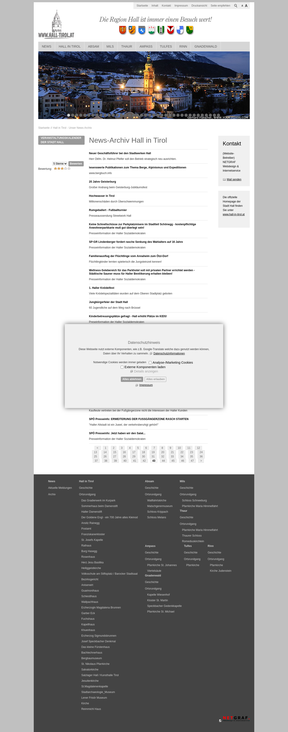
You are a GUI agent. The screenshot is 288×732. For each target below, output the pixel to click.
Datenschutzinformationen (169, 353)
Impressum (146, 385)
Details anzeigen (146, 371)
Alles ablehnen (132, 379)
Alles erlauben (155, 379)
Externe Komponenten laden (144, 367)
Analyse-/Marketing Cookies (173, 362)
